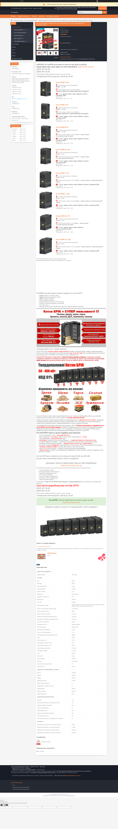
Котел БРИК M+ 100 (63, 149)
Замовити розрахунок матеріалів (20, 787)
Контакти (42, 16)
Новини (14, 47)
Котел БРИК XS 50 (62, 82)
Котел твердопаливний (31, 20)
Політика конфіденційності (69, 795)
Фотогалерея (15, 44)
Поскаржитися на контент (56, 795)
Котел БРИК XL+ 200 (63, 239)
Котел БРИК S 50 (62, 105)
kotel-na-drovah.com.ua (71, 465)
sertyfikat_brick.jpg (45, 741)
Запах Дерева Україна (19, 41)
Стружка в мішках (18, 35)
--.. (71, 502)
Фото (13, 785)
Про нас (34, 16)
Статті (13, 50)
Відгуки (13, 55)
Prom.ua (67, 794)
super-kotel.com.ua (86, 67)
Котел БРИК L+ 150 (63, 194)
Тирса (48, 555)
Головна (13, 16)
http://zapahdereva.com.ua (73, 775)
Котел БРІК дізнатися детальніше (20, 789)
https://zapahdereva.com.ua (20, 98)
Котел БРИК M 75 (62, 127)
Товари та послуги (23, 16)
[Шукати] (104, 12)
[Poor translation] (6, 805)
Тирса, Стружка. (18, 38)
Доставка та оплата (53, 16)
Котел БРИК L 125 (62, 173)
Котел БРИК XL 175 (63, 216)
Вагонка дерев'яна (18, 29)
